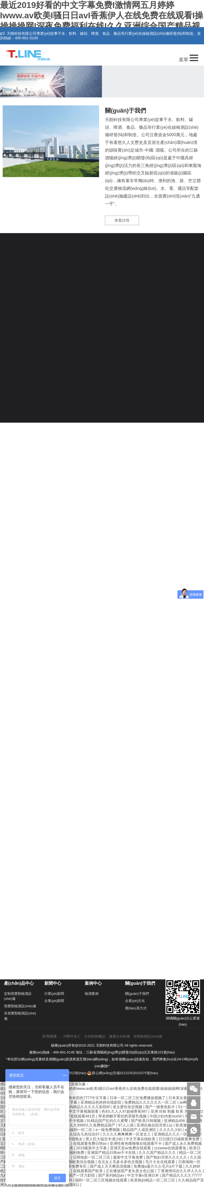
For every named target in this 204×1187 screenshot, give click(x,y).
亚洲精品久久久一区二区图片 (178, 1134)
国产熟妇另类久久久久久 (167, 1157)
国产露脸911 (69, 1184)
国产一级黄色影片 (160, 1107)
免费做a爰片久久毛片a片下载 (158, 1166)
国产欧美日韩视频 (146, 1121)
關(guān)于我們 (137, 994)
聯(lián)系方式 (136, 1008)
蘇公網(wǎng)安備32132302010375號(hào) (122, 1073)
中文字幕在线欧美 (141, 1139)
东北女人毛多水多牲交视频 (120, 1162)
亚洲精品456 (175, 1121)
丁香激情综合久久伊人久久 (180, 1171)
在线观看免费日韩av (90, 1143)
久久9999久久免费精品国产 (93, 1125)
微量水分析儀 (119, 1036)
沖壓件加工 (71, 1036)
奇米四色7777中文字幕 (88, 1098)
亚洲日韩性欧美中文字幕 (35, 1184)
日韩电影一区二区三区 (92, 1157)
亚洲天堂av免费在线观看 (131, 1148)
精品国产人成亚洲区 (140, 1130)
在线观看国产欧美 (88, 1171)
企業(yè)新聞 (54, 1001)
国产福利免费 (73, 1152)
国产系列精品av (111, 1175)
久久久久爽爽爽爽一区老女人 (127, 1134)
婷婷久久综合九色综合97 (79, 1134)
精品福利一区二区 (78, 1130)
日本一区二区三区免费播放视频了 (138, 1098)
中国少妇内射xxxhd (166, 1116)
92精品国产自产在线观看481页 (70, 1116)
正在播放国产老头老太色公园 (130, 1171)
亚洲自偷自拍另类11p (155, 1125)
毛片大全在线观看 (160, 1162)
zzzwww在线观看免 (170, 1148)
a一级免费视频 (108, 1130)
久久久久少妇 (171, 1130)
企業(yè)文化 (135, 1001)
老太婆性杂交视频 (128, 1107)
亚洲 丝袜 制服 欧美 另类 (172, 1111)
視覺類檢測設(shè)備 (20, 1006)
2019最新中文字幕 (92, 1148)
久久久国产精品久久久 (158, 1152)
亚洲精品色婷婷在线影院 (101, 1102)
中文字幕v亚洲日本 (143, 1175)
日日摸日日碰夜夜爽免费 (180, 1139)
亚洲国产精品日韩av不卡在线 (112, 1152)
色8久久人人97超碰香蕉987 (124, 1111)
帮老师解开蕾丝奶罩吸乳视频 (123, 1116)
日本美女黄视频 (182, 1098)
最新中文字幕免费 (128, 1157)
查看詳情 (121, 220)
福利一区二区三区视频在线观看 (101, 1180)
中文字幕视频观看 (84, 1111)
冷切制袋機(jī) (94, 1036)
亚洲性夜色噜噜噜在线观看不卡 (136, 1143)
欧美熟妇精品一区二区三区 (153, 1180)
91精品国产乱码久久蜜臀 (108, 1121)
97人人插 (126, 1125)
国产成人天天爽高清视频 (111, 1166)
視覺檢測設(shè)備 (147, 1036)
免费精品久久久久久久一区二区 (150, 1102)
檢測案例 (92, 994)
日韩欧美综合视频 (80, 1162)
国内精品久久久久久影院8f (88, 1107)
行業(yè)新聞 (54, 994)
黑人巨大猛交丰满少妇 (105, 1139)
